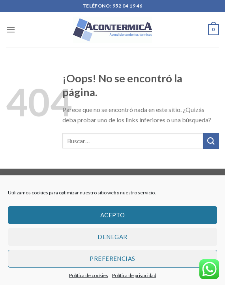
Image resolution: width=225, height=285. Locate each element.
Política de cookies (88, 275)
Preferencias (112, 258)
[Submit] (211, 140)
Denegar (112, 236)
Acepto (112, 214)
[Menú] (10, 29)
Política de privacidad (134, 275)
